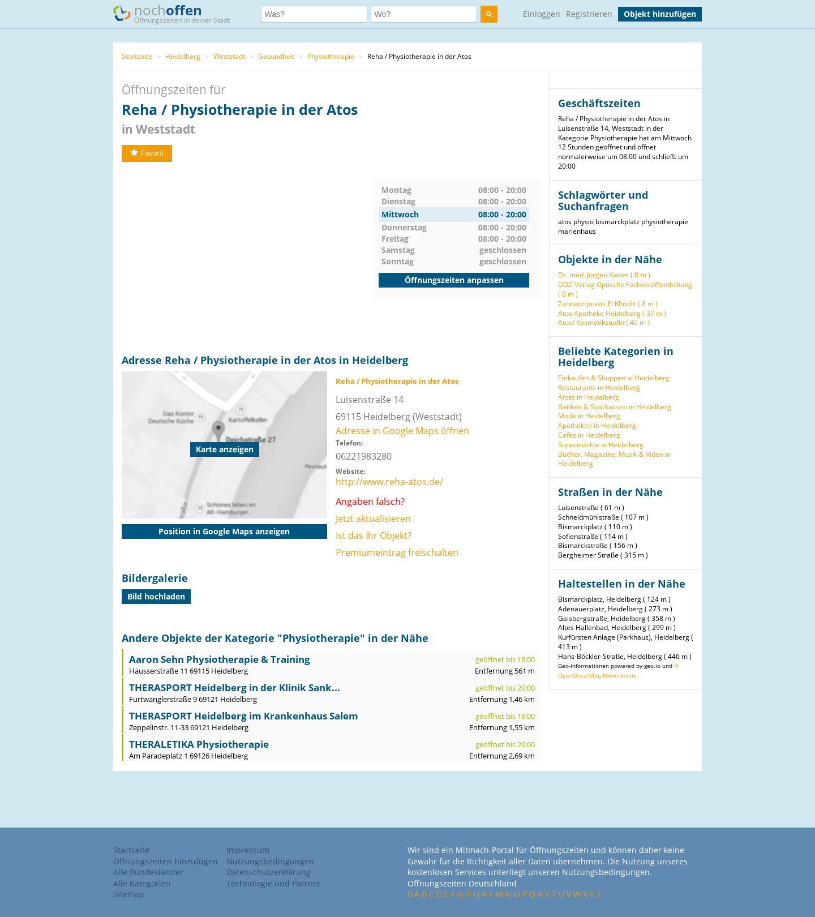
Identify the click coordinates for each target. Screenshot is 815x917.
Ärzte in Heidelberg (588, 397)
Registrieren (589, 13)
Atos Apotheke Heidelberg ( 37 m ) (612, 313)
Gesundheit (276, 56)
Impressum (247, 850)
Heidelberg (182, 56)
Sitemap (128, 894)
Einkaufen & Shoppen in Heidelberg (614, 378)
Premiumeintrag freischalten (397, 552)
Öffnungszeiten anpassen (454, 280)
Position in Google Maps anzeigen (224, 531)
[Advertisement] (247, 258)
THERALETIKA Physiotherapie (199, 744)
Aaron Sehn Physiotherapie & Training (219, 659)
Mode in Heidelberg (589, 416)
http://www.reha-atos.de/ (389, 481)
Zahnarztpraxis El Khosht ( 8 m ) (608, 303)
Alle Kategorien (142, 883)
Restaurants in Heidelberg (599, 387)
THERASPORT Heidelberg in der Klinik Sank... (234, 687)
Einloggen (541, 13)
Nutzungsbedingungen (270, 861)
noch (177, 13)
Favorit (147, 153)
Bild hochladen (156, 596)
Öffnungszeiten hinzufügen (165, 861)
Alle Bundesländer (148, 872)
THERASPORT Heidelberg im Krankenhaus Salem (243, 715)
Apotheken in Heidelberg (597, 425)
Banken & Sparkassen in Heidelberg (614, 407)
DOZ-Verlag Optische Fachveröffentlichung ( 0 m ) (625, 289)
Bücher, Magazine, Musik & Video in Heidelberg (614, 459)
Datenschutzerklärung (268, 872)
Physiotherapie (330, 56)
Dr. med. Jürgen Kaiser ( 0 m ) (604, 275)
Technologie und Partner (273, 883)
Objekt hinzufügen (660, 13)
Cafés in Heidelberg (589, 435)
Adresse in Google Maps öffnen (402, 431)
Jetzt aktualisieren (373, 518)
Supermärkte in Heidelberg (601, 444)
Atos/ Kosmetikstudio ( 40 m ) (604, 322)
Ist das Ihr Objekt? (373, 535)
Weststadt (229, 56)
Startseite (137, 56)
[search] (489, 14)
